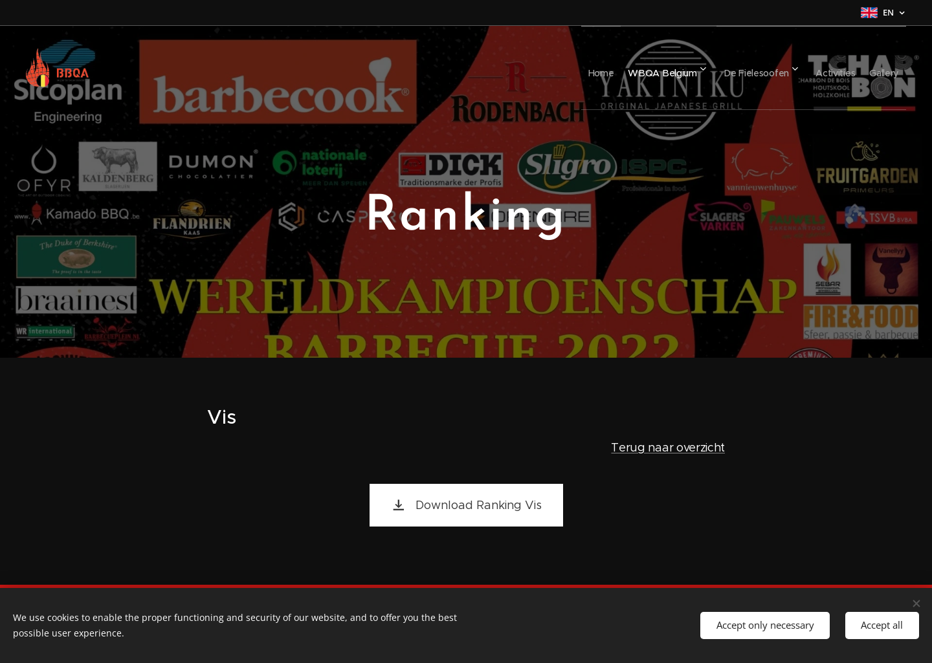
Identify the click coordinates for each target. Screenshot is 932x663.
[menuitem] (564, 68)
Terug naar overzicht (668, 447)
